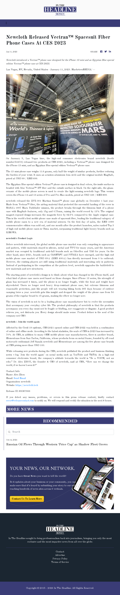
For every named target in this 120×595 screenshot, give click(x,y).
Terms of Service (60, 562)
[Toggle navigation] (6, 23)
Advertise (60, 555)
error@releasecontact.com (20, 401)
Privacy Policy (60, 559)
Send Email (20, 378)
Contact (60, 552)
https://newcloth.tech (26, 385)
